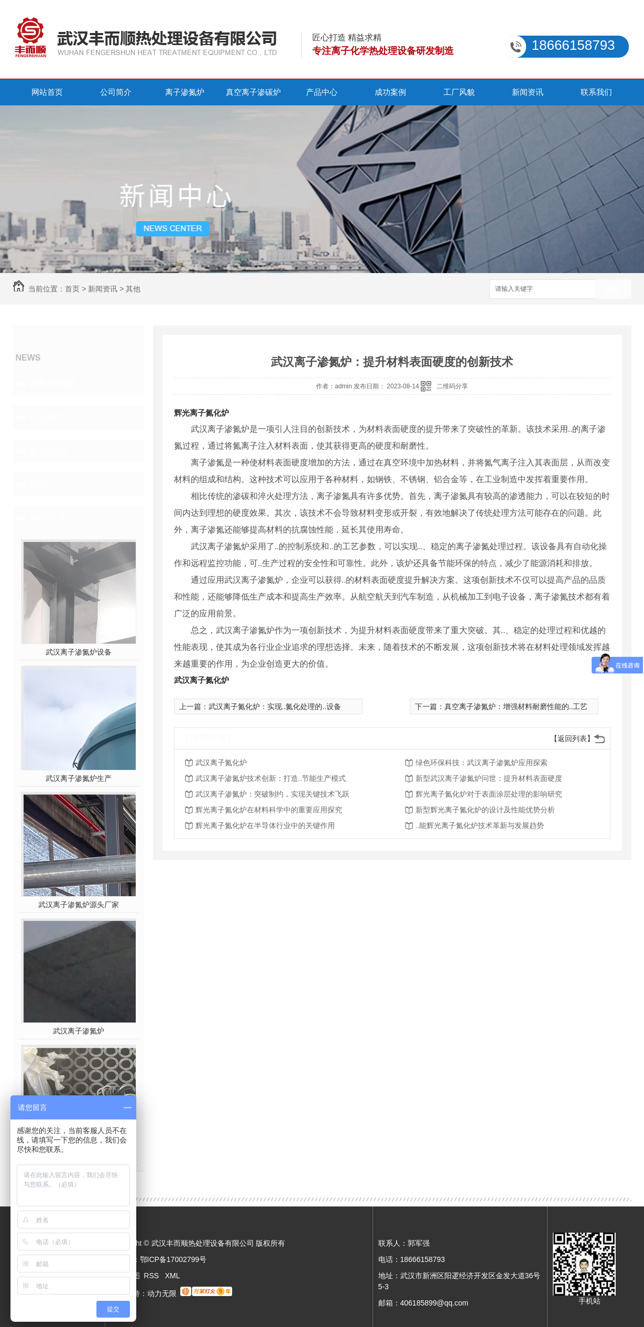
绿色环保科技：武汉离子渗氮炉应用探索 (482, 762)
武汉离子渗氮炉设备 (79, 652)
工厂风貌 (459, 92)
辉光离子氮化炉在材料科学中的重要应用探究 (268, 810)
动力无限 (162, 1293)
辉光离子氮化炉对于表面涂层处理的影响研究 (489, 794)
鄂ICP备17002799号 (173, 1259)
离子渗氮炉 (184, 92)
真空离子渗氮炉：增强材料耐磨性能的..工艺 (516, 706)
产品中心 (321, 92)
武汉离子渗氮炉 (78, 1031)
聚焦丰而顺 (52, 383)
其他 (133, 289)
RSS (152, 1275)
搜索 (613, 289)
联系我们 (596, 92)
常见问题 (48, 450)
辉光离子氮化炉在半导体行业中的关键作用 (265, 825)
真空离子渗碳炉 (253, 92)
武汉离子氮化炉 (201, 680)
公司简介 (116, 92)
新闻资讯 (527, 92)
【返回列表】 (572, 738)
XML (172, 1275)
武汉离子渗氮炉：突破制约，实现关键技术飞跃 (272, 794)
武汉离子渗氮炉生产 (79, 778)
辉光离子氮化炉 (201, 412)
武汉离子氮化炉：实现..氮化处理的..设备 (275, 706)
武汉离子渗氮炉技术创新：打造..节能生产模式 (270, 778)
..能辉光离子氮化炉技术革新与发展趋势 (480, 825)
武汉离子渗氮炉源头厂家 (78, 904)
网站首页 (47, 92)
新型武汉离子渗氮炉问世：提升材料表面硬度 (489, 778)
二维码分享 (452, 386)
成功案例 (390, 92)
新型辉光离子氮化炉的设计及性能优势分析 (485, 810)
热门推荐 (48, 518)
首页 (72, 289)
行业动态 (48, 417)
